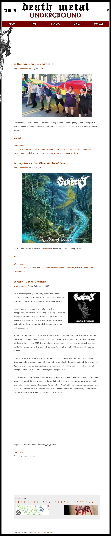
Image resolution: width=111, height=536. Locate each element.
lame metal (54, 149)
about (12, 23)
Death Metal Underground (43, 532)
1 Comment (19, 264)
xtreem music (19, 271)
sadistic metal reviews (35, 153)
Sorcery (45, 249)
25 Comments (19, 145)
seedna (50, 153)
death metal (24, 268)
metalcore (64, 149)
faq (34, 23)
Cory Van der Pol (23, 286)
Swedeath (70, 268)
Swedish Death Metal (84, 268)
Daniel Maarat (22, 69)
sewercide (58, 153)
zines (77, 23)
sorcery (67, 153)
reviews (55, 23)
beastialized (29, 149)
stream (62, 268)
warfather (75, 153)
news (48, 268)
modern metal (76, 149)
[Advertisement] (58, 45)
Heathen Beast (41, 149)
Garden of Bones (37, 268)
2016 (21, 149)
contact (98, 23)
